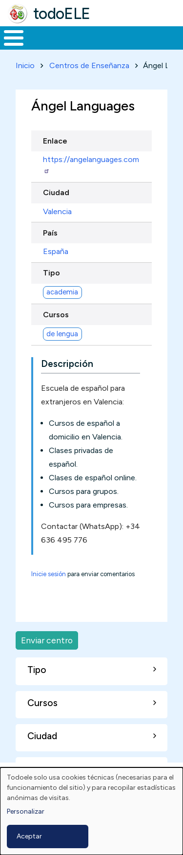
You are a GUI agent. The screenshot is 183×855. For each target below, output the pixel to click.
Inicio (25, 65)
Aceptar (29, 836)
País (50, 232)
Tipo (51, 272)
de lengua (62, 333)
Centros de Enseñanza (89, 65)
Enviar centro (47, 640)
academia (62, 292)
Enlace (55, 141)
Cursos (56, 314)
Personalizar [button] (25, 811)
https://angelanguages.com (91, 164)
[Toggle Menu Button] (13, 38)
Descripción (67, 363)
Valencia (57, 211)
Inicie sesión (48, 574)
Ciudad (56, 192)
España (55, 251)
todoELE (61, 13)
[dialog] (91, 811)
